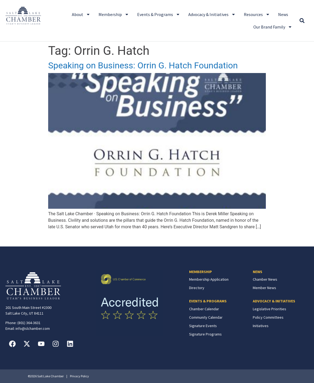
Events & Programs (158, 14)
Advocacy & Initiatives (212, 14)
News (283, 14)
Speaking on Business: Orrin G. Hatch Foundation (143, 65)
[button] (302, 20)
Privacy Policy (79, 376)
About (81, 14)
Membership (113, 14)
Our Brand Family (272, 27)
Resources (257, 14)
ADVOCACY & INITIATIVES (274, 301)
